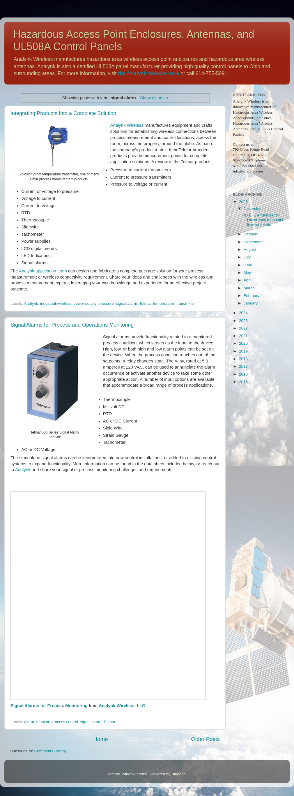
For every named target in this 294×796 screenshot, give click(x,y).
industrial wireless (55, 303)
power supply (84, 303)
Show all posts (154, 98)
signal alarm (126, 303)
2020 (243, 343)
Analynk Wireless (127, 125)
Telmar (145, 303)
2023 (243, 320)
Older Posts (205, 739)
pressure (106, 303)
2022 (243, 328)
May (247, 272)
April (248, 280)
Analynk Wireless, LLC (122, 705)
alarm (29, 722)
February (251, 295)
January (251, 303)
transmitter (185, 303)
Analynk (31, 303)
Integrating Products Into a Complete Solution (63, 113)
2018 (243, 359)
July (247, 257)
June (248, 265)
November (253, 208)
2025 (243, 202)
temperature (163, 303)
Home (100, 739)
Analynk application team (43, 271)
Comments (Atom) (50, 751)
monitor (42, 722)
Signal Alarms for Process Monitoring (49, 705)
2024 (243, 313)
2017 (243, 366)
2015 (243, 382)
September (253, 242)
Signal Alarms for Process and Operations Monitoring (72, 325)
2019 (243, 351)
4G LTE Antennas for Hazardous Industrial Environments (263, 220)
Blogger (178, 774)
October (251, 234)
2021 (243, 336)
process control (64, 722)
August (250, 249)
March (249, 288)
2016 (243, 374)
